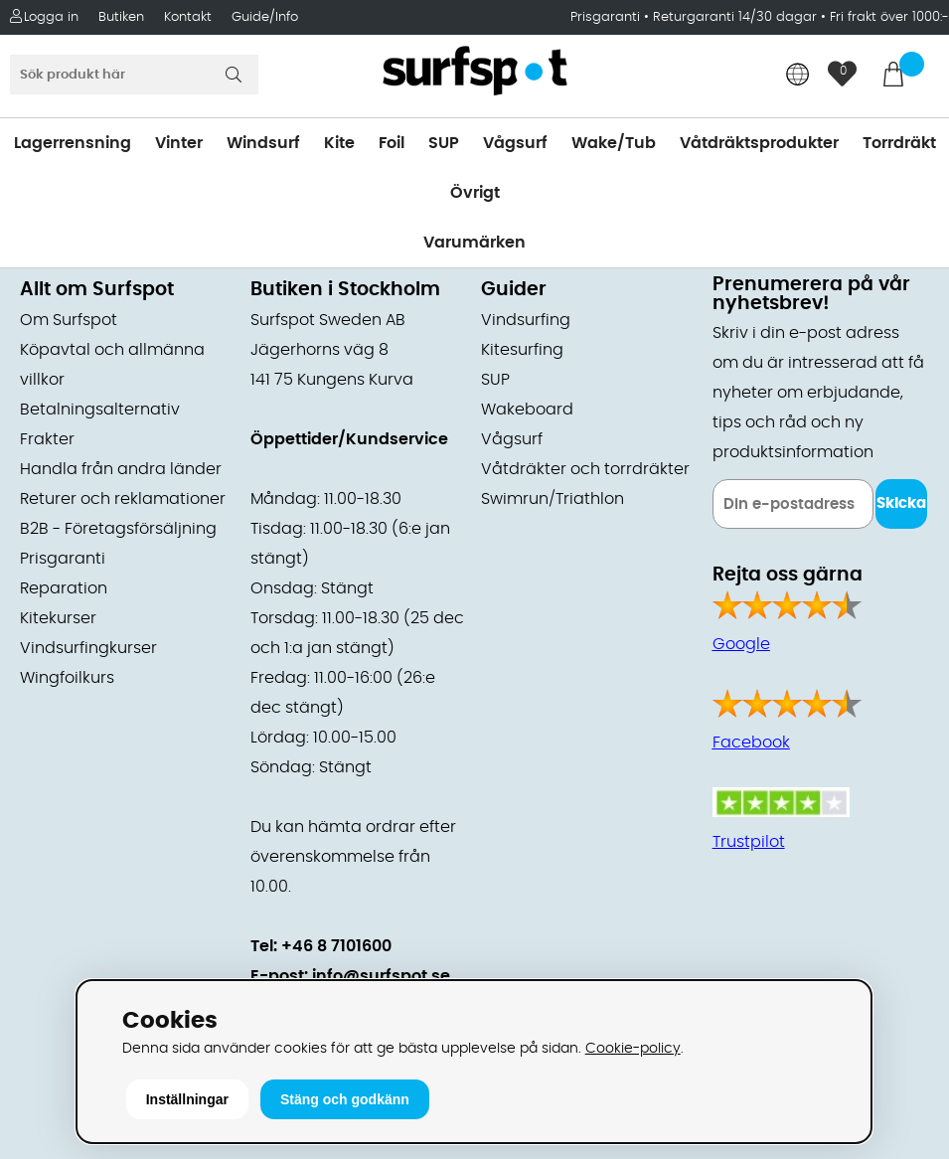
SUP (443, 143)
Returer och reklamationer (123, 499)
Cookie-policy (633, 1048)
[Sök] (134, 74)
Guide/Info (265, 17)
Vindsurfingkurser (88, 648)
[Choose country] (798, 76)
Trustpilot (748, 842)
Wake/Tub (613, 143)
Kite (339, 143)
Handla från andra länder (121, 469)
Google (741, 644)
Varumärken (474, 242)
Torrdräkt (899, 143)
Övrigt (475, 193)
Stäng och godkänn (344, 1099)
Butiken (121, 17)
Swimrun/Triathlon (552, 499)
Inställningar (187, 1099)
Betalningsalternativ (100, 409)
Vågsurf (515, 143)
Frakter (47, 439)
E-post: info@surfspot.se (350, 976)
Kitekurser (58, 618)
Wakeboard (527, 409)
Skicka (901, 503)
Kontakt (188, 17)
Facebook (751, 742)
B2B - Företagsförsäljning (118, 529)
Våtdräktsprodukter (759, 143)
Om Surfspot (68, 320)
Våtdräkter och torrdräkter (585, 469)
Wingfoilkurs (67, 678)
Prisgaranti (607, 17)
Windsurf (263, 143)
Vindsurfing (525, 320)
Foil (391, 143)
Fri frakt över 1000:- (889, 17)
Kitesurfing (522, 350)
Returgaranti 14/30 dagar (735, 17)
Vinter (179, 143)
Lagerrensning (72, 143)
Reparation (63, 588)
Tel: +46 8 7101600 (321, 946)
